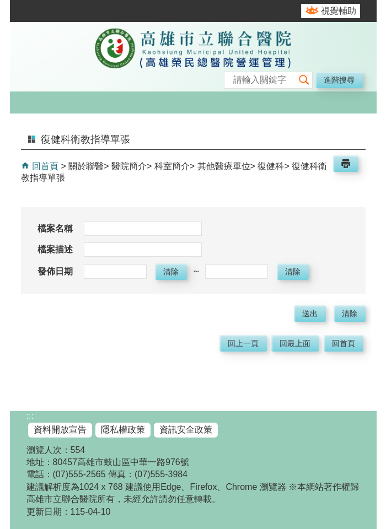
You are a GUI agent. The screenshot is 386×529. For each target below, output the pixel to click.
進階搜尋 (339, 79)
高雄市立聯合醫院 (193, 58)
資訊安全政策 (185, 429)
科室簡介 (172, 166)
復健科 (271, 166)
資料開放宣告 (60, 429)
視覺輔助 (338, 10)
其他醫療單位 (223, 166)
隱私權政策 (123, 429)
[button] (304, 80)
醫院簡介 (129, 166)
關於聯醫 (86, 166)
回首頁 (44, 166)
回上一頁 (243, 343)
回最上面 (295, 343)
